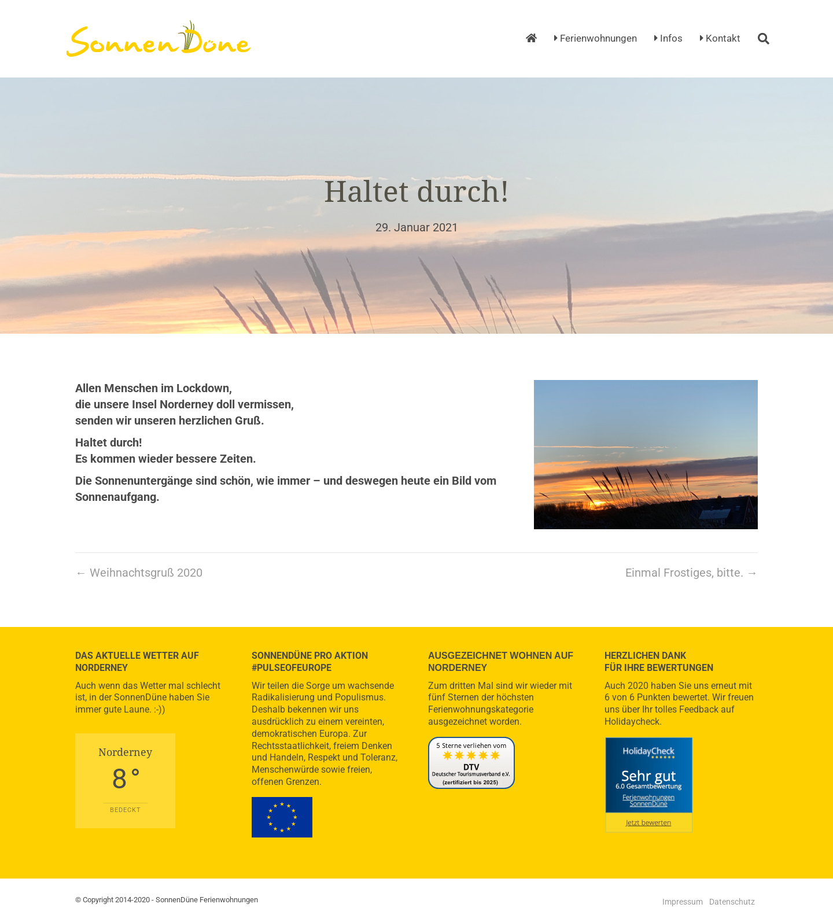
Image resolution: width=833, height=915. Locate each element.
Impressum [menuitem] (682, 901)
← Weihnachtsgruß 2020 (138, 573)
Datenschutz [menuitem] (732, 901)
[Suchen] (759, 38)
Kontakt (720, 38)
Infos (668, 38)
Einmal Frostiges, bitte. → (691, 573)
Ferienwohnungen (595, 38)
